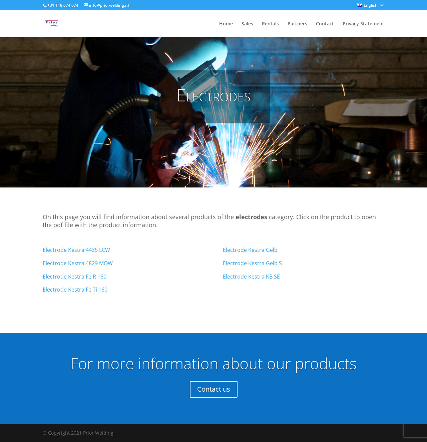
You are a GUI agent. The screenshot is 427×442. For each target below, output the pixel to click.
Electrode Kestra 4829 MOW (78, 263)
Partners (297, 24)
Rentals (270, 24)
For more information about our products (213, 363)
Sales (247, 24)
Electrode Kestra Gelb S (252, 263)
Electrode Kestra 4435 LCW (76, 250)
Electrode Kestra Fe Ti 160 (75, 289)
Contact (325, 24)
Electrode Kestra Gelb (250, 250)
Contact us (213, 389)
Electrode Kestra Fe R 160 (74, 276)
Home (226, 24)
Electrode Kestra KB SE (251, 276)
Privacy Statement (363, 24)
